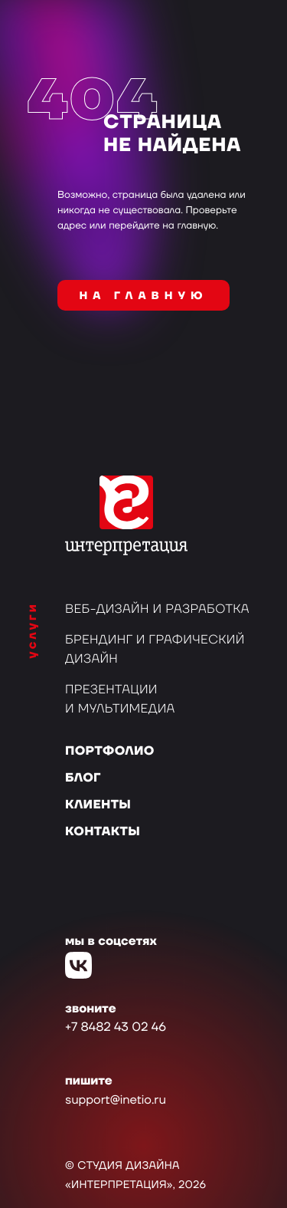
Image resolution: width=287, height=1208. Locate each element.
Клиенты (98, 805)
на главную (144, 296)
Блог (83, 778)
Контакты (102, 832)
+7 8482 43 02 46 (115, 1027)
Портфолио (110, 751)
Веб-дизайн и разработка (157, 609)
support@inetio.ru (115, 1100)
